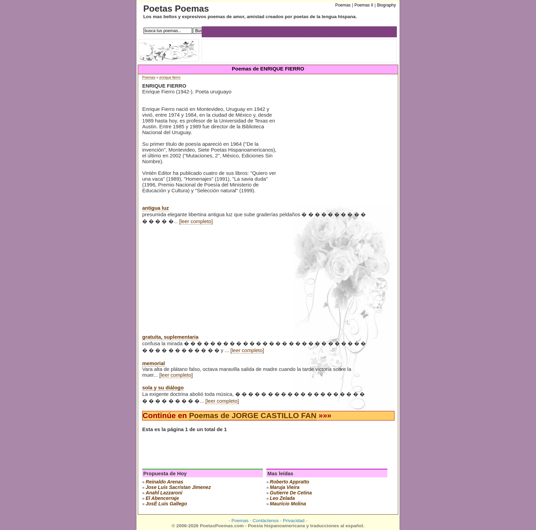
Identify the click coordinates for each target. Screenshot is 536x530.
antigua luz (155, 208)
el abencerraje (162, 498)
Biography (386, 5)
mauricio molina (288, 503)
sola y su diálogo (163, 387)
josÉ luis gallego (166, 503)
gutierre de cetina (291, 492)
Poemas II (363, 5)
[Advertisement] (335, 136)
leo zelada (282, 498)
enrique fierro (169, 77)
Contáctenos (266, 520)
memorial (153, 363)
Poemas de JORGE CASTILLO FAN (253, 415)
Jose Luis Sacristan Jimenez (178, 487)
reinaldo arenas (164, 481)
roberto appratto (289, 481)
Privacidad (293, 520)
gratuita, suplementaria (170, 337)
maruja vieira (284, 487)
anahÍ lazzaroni (164, 492)
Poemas (148, 77)
